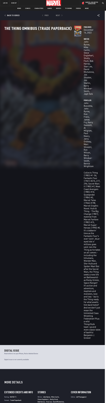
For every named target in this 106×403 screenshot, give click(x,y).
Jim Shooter (51, 62)
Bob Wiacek (41, 216)
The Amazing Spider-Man (38, 346)
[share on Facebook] (84, 374)
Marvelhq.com (42, 375)
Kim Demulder (52, 200)
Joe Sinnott (59, 214)
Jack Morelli (42, 237)
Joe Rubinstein (54, 211)
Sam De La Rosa (43, 211)
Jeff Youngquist (48, 245)
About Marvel (22, 369)
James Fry (78, 57)
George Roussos (52, 224)
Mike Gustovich (43, 202)
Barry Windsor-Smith (52, 65)
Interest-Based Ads (47, 397)
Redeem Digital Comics (39, 380)
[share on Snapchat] (89, 379)
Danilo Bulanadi (43, 197)
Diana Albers (48, 232)
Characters (39, 8)
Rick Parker (54, 240)
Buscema (10, 302)
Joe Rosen (50, 242)
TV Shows (68, 8)
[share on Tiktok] (84, 383)
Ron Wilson (52, 189)
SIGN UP (14, 3)
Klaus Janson (42, 204)
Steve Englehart (43, 171)
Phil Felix (51, 235)
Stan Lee (46, 59)
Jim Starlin (50, 176)
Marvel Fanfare (84, 346)
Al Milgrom (72, 59)
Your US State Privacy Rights (37, 395)
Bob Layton (51, 204)
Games (49, 8)
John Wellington (51, 227)
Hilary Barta (46, 195)
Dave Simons (49, 214)
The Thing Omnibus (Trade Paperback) (11, 298)
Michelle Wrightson (59, 229)
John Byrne (40, 54)
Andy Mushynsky (43, 209)
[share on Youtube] (84, 379)
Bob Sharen (41, 227)
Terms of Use (12, 395)
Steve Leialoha (61, 204)
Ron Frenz (41, 184)
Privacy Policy (22, 395)
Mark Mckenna (42, 207)
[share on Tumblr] (98, 374)
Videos (78, 8)
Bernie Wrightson (75, 68)
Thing (55, 346)
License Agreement (91, 395)
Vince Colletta (42, 200)
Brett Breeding (56, 195)
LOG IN (5, 3)
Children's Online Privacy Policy (73, 395)
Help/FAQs (24, 373)
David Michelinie (58, 174)
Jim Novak (50, 237)
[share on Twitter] (89, 374)
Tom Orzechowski (43, 240)
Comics (27, 8)
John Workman (59, 242)
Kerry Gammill (90, 57)
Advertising (41, 368)
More (87, 8)
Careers (23, 377)
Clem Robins (42, 242)
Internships (25, 380)
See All (96, 264)
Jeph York (39, 68)
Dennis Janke (53, 202)
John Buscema (73, 54)
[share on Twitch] (98, 379)
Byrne (6, 302)
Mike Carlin (52, 54)
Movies (58, 8)
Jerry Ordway (58, 187)
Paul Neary (83, 59)
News (19, 8)
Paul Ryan (41, 214)
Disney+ (39, 371)
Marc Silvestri (81, 62)
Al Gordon (62, 200)
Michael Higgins (58, 222)
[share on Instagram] (93, 374)
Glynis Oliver (42, 224)
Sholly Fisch (51, 57)
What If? (7, 346)
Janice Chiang (42, 235)
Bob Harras (41, 174)
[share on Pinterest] (93, 379)
